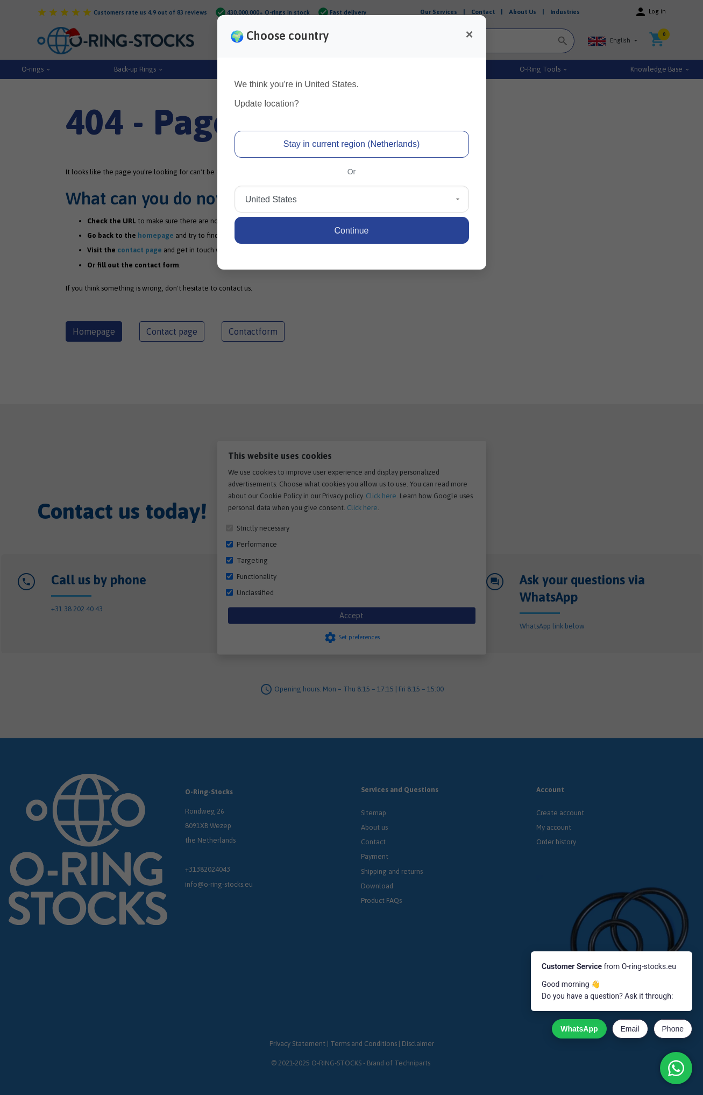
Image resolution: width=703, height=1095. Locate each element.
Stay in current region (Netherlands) (351, 144)
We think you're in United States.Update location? (297, 94)
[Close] (469, 34)
